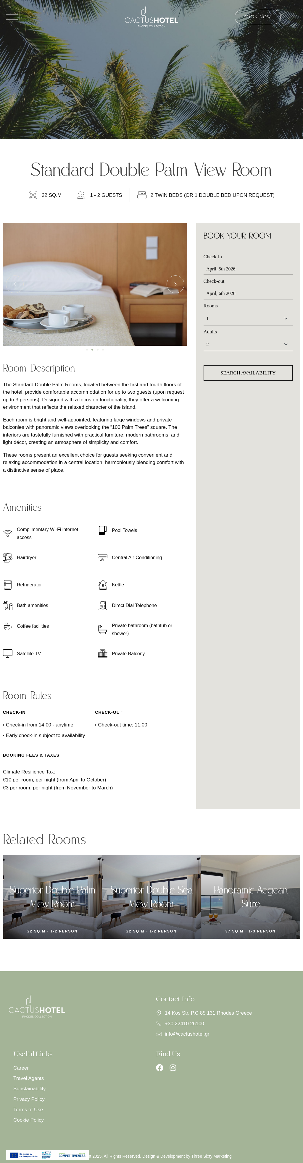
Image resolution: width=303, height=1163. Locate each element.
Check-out (214, 281)
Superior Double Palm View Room (115, 896)
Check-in (213, 256)
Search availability (248, 373)
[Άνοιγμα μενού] (12, 17)
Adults (210, 332)
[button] (87, 350)
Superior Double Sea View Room (214, 896)
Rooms (211, 306)
